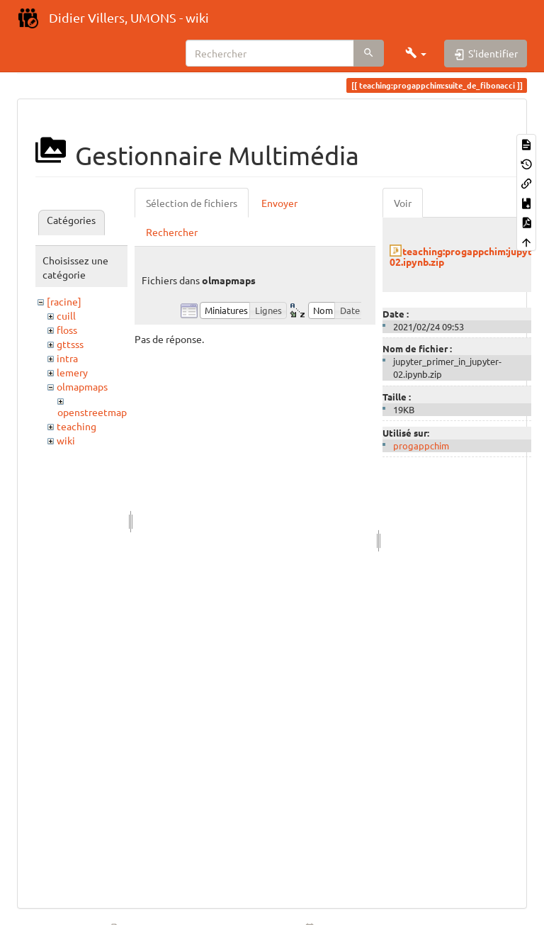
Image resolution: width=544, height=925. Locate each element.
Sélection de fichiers (191, 202)
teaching (76, 426)
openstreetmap (92, 411)
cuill (66, 315)
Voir (403, 202)
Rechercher (172, 231)
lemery (72, 372)
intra (67, 358)
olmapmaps (82, 386)
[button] (416, 53)
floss (67, 329)
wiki (66, 440)
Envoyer (279, 202)
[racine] (64, 301)
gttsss (70, 343)
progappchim (421, 445)
